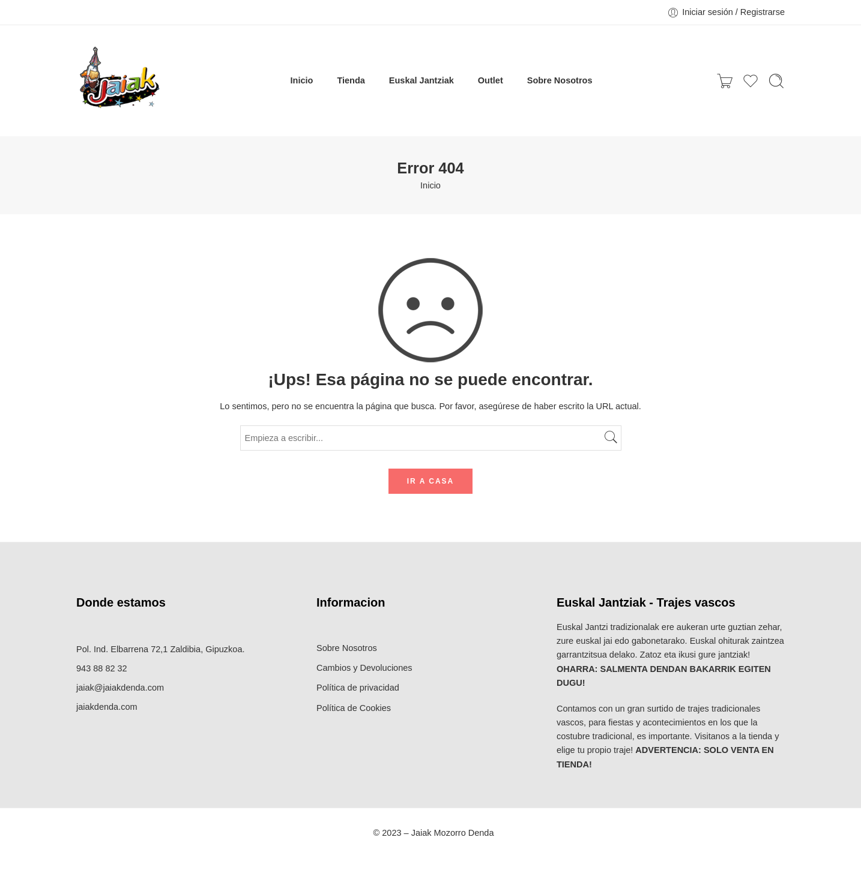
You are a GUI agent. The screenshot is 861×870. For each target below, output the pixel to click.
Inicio (302, 80)
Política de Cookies (353, 708)
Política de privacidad (357, 687)
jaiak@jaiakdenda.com (120, 687)
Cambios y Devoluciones (364, 668)
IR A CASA (430, 481)
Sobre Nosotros (560, 80)
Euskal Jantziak (421, 80)
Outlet (490, 80)
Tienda (350, 80)
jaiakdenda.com (106, 707)
